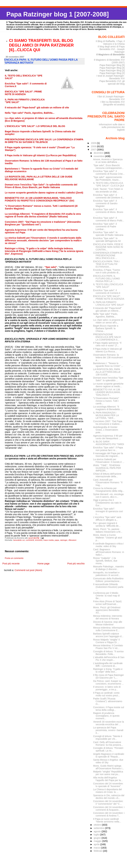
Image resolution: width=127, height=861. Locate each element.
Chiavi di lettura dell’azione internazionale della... (107, 475)
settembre (99, 828)
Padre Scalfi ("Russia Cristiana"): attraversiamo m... (107, 701)
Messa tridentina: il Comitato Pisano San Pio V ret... (108, 646)
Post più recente (11, 563)
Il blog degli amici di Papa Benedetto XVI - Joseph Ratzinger (111, 49)
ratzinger (63, 540)
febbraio (98, 851)
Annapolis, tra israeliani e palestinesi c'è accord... (106, 573)
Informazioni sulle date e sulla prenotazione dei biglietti (112, 127)
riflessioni (72, 540)
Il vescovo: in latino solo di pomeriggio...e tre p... (107, 688)
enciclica (38, 540)
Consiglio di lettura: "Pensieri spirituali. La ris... (108, 749)
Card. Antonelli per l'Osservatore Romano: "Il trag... (107, 482)
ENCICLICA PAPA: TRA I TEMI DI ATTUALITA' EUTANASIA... (106, 264)
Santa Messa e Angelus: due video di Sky (108, 761)
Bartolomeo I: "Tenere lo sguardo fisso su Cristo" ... (108, 364)
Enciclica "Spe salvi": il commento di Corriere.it (106, 291)
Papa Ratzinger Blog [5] (112, 65)
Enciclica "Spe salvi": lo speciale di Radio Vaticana (108, 233)
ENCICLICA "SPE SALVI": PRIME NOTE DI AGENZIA (108, 297)
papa (57, 540)
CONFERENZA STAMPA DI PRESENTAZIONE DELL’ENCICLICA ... (107, 255)
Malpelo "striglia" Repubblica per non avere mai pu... (108, 773)
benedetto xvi (19, 540)
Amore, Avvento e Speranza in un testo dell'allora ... (108, 160)
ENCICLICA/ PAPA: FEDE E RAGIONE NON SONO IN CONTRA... (108, 247)
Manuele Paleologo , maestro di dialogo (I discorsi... (108, 568)
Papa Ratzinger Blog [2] (112, 73)
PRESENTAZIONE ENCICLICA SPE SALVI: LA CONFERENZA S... (107, 337)
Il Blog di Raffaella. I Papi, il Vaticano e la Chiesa (110, 42)
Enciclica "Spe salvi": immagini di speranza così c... (108, 511)
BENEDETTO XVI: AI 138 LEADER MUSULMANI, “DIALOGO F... (107, 392)
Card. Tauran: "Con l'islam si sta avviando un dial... (108, 190)
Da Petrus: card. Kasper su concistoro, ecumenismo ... (108, 682)
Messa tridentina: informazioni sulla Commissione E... (109, 629)
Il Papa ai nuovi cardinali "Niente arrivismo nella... (107, 820)
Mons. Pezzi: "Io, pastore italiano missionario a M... (107, 530)
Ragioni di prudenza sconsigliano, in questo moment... (106, 716)
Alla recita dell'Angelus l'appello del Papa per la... (108, 779)
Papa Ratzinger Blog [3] (112, 70)
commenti (30, 540)
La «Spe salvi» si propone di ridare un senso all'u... (108, 321)
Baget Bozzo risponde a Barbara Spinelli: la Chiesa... (105, 328)
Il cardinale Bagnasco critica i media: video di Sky (108, 545)
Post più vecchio (76, 563)
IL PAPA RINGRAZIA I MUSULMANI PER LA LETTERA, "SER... (106, 415)
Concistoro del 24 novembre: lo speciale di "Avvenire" (108, 785)
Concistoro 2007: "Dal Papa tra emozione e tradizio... (107, 422)
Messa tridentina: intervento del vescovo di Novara (107, 617)
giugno (98, 838)
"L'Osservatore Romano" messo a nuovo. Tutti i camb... (106, 401)
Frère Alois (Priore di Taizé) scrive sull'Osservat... (107, 602)
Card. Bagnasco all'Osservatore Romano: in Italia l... (108, 552)
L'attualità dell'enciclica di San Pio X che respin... (108, 658)
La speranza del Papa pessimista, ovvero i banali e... (108, 730)
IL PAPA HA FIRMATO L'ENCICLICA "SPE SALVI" (108, 303)
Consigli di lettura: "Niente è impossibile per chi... (107, 737)
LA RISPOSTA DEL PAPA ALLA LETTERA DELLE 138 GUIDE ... (107, 372)
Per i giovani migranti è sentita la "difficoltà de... (106, 524)
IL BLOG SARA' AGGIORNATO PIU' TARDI (108, 443)
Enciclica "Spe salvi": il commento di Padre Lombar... (105, 226)
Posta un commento (14, 558)
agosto (98, 831)
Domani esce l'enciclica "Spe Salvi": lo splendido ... (108, 379)
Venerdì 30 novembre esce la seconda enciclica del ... (108, 723)
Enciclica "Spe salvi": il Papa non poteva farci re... (108, 449)
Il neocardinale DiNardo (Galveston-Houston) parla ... (108, 587)
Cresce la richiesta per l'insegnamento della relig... (108, 489)
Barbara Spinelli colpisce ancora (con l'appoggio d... (108, 635)
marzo (97, 847)
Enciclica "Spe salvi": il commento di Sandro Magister (105, 203)
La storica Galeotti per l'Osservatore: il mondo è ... (108, 460)
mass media (48, 540)
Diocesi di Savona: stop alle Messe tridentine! (107, 623)
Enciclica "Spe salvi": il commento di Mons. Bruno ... (108, 212)
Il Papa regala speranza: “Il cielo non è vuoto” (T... (107, 344)
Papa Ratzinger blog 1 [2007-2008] (57, 14)
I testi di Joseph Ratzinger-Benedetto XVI (111, 77)
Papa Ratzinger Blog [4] (112, 67)
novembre (99, 156)
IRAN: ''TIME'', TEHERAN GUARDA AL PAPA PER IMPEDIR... (107, 468)
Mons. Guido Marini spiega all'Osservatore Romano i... (108, 767)
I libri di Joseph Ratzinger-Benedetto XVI (111, 98)
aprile (97, 844)
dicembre (99, 153)
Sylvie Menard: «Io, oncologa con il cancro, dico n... (108, 495)
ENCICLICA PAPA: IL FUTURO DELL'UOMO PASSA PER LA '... (106, 279)
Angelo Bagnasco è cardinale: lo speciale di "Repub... (109, 755)
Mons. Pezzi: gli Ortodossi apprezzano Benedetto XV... (106, 610)
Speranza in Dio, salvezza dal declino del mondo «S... (108, 796)
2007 (94, 149)
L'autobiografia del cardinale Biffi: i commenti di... (108, 664)
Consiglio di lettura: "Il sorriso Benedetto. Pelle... (108, 652)
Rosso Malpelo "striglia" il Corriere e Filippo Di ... (106, 641)
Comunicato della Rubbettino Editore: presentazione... (108, 579)
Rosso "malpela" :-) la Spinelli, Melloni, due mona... (105, 561)
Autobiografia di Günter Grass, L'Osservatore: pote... (105, 430)
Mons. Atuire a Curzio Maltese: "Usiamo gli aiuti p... (107, 538)
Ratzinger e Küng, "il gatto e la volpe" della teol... (107, 670)
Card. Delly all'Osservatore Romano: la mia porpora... (108, 743)
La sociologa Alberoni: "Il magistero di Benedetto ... (108, 408)
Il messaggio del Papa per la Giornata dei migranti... (108, 454)
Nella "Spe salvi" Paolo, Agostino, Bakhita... (105, 315)
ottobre (98, 824)
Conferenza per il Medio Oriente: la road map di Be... (106, 596)
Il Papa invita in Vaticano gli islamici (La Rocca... (107, 350)
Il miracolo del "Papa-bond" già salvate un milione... (107, 309)
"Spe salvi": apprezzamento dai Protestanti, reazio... (107, 178)
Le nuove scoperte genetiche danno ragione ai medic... (108, 385)
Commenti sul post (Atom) (28, 570)
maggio (98, 841)
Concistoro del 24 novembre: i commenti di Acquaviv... (109, 808)
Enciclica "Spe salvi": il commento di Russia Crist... (109, 172)
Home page (43, 563)
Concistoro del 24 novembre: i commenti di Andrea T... (109, 814)
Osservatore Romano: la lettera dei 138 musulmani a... (108, 357)
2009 (94, 143)
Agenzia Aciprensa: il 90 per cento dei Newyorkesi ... (107, 437)
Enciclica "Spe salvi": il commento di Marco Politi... (108, 219)
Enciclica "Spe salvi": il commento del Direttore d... (108, 196)
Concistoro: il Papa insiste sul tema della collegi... (108, 708)
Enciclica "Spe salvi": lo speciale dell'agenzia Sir (107, 239)
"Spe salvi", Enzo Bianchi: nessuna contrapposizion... (108, 166)
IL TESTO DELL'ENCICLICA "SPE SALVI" (108, 285)
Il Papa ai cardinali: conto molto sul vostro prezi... (106, 694)
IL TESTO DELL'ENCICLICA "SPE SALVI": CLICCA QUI (108, 184)
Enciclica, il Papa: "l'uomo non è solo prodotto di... (106, 271)
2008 (94, 146)
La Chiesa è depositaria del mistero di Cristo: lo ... (107, 790)
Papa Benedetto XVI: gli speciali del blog (112, 82)
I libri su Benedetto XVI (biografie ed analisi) (113, 103)
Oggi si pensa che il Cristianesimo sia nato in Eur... (107, 503)
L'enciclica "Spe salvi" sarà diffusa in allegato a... (107, 518)
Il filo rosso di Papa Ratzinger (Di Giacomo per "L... (108, 676)
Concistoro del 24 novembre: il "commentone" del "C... (108, 802)
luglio (97, 834)
